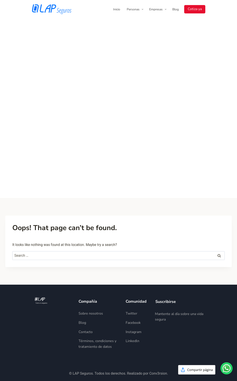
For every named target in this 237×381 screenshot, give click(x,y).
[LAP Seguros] (52, 9)
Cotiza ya (195, 9)
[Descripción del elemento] (98, 313)
